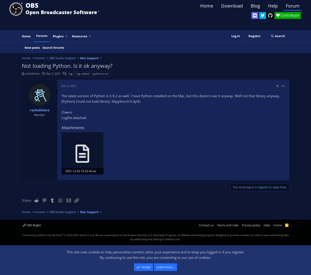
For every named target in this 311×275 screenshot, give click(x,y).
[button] (66, 36)
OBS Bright (32, 225)
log (71, 74)
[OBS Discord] (254, 15)
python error (101, 74)
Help (273, 6)
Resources (79, 36)
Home (206, 6)
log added (82, 74)
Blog (255, 6)
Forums (41, 36)
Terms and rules (228, 225)
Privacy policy (251, 225)
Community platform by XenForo (59, 235)
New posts (32, 48)
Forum (293, 6)
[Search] (277, 36)
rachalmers (32, 73)
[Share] (277, 86)
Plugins (58, 36)
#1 (283, 86)
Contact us (206, 225)
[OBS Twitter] (262, 15)
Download (232, 6)
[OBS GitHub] (270, 15)
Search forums (53, 48)
